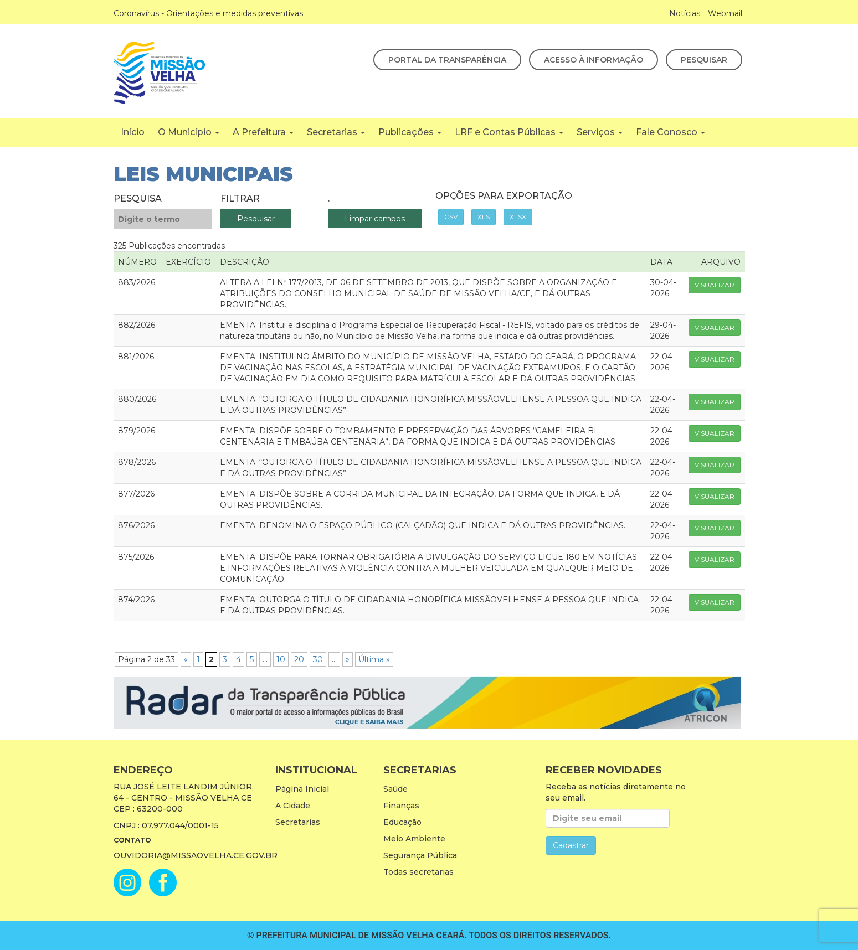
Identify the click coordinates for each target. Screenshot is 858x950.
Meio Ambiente (414, 839)
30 (318, 659)
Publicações (409, 132)
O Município (188, 132)
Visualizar (714, 285)
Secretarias (336, 132)
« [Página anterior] (186, 659)
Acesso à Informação (593, 60)
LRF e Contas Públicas (509, 132)
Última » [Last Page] (374, 659)
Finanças (401, 805)
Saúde (395, 789)
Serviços (600, 132)
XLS (483, 217)
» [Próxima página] (348, 659)
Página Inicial (302, 789)
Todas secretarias (418, 872)
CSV (451, 217)
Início (133, 132)
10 (280, 659)
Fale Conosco (670, 132)
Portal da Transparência (447, 60)
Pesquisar (704, 60)
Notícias (684, 13)
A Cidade (292, 805)
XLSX (518, 217)
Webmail (725, 13)
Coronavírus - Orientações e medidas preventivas (208, 13)
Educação (402, 822)
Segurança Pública (420, 855)
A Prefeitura (263, 132)
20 (299, 659)
